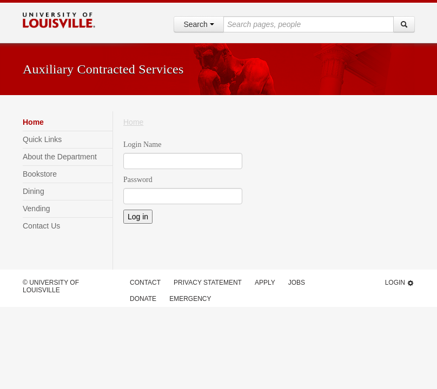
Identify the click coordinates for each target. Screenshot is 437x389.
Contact (145, 282)
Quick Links (42, 139)
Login (399, 283)
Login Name (142, 144)
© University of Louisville (51, 286)
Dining (33, 191)
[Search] (404, 24)
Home (33, 122)
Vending (36, 208)
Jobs (296, 282)
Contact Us (41, 226)
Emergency (190, 299)
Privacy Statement (208, 282)
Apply (265, 282)
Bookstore (40, 174)
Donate (143, 299)
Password (138, 180)
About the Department (60, 156)
